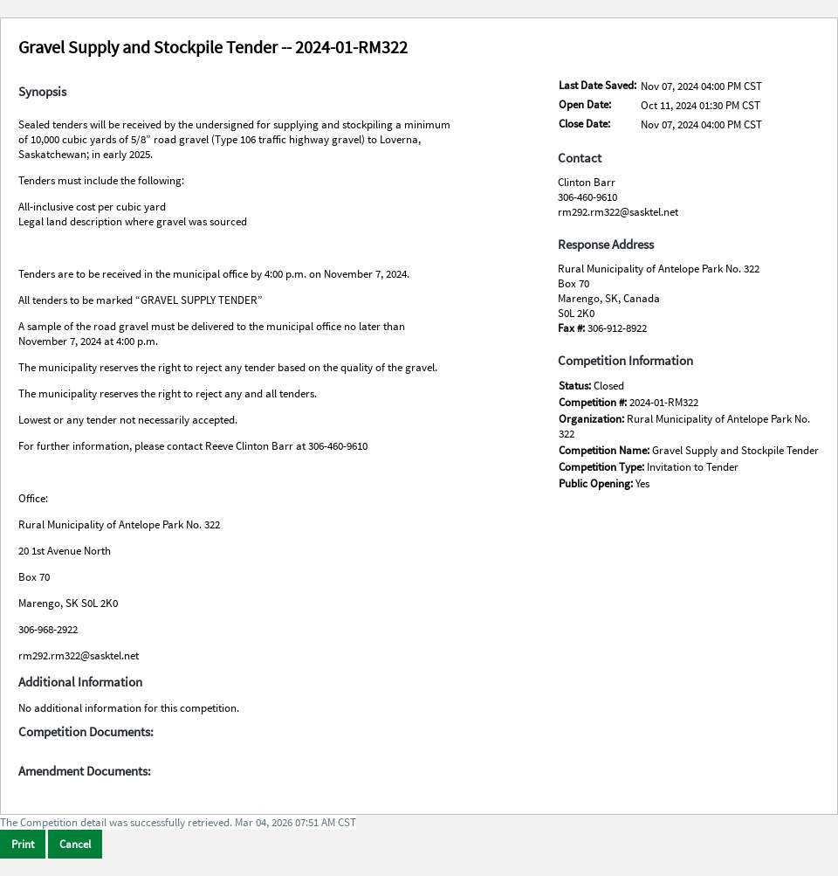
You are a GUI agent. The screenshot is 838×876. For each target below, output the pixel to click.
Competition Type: (603, 466)
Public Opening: (597, 483)
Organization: (593, 418)
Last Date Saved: (597, 85)
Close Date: (584, 123)
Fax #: (572, 328)
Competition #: (594, 402)
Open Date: (585, 104)
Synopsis (42, 92)
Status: (576, 385)
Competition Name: (605, 450)
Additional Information (80, 682)
